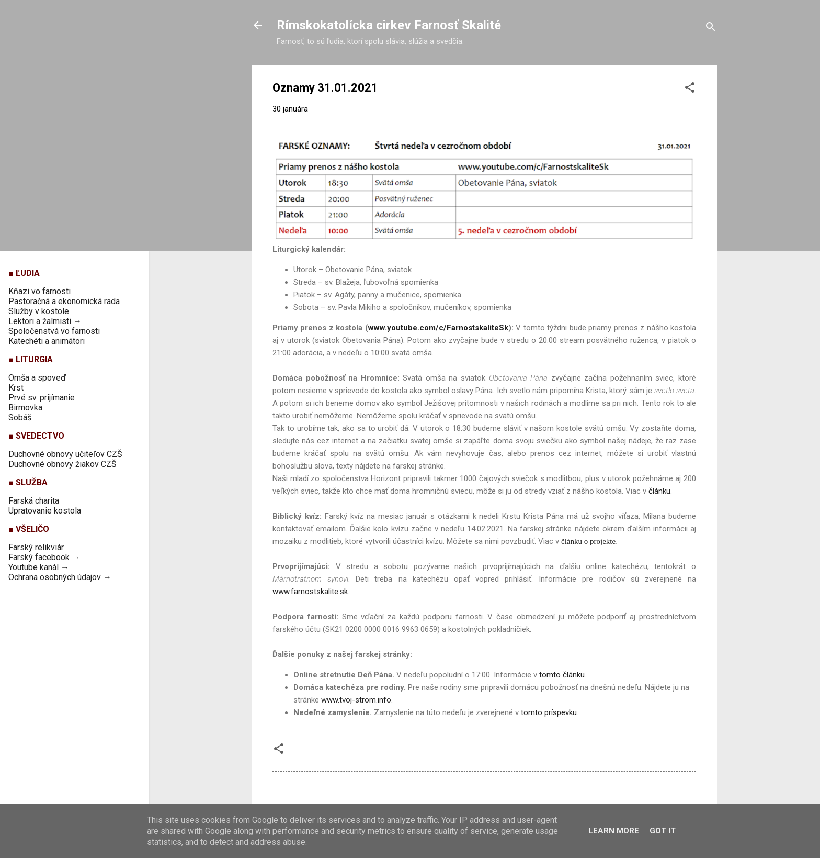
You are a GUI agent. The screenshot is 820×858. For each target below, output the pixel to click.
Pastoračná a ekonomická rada (64, 301)
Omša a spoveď (37, 378)
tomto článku (562, 674)
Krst (16, 388)
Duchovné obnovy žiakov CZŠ (62, 464)
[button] (690, 89)
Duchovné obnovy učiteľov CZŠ (65, 454)
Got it (663, 830)
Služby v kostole (38, 311)
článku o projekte (588, 541)
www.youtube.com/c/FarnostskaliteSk (438, 327)
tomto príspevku (549, 712)
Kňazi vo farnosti (39, 291)
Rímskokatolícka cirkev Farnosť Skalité (389, 25)
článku (659, 491)
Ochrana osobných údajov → (59, 577)
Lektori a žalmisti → (45, 321)
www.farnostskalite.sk (310, 591)
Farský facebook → (44, 557)
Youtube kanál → (38, 567)
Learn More (613, 830)
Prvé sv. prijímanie (41, 398)
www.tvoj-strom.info (356, 700)
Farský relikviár (36, 547)
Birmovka (25, 408)
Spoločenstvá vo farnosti (54, 331)
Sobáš (19, 417)
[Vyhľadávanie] (710, 28)
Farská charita (33, 501)
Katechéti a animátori (46, 341)
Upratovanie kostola (44, 511)
